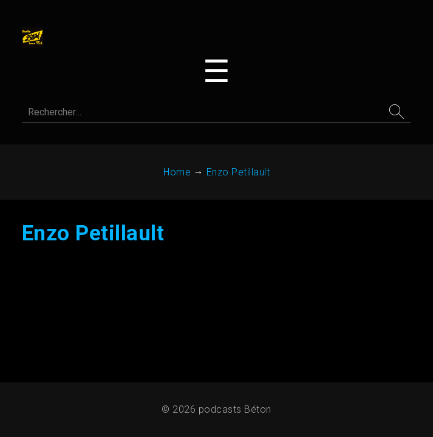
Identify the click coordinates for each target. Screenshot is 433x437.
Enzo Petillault (94, 237)
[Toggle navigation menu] (216, 72)
